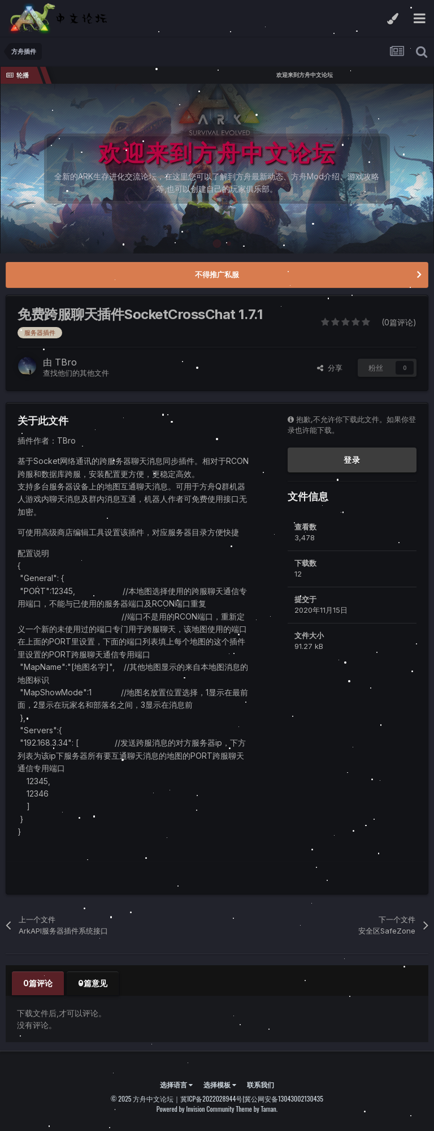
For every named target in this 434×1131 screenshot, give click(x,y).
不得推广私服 (217, 274)
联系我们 (260, 1084)
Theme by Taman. (256, 1108)
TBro (66, 362)
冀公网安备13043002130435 (283, 1098)
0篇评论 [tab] (38, 983)
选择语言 (176, 1084)
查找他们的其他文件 (76, 372)
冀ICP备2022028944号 (211, 1098)
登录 (352, 460)
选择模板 (219, 1084)
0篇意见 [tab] (92, 983)
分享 (329, 367)
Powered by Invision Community (196, 1108)
